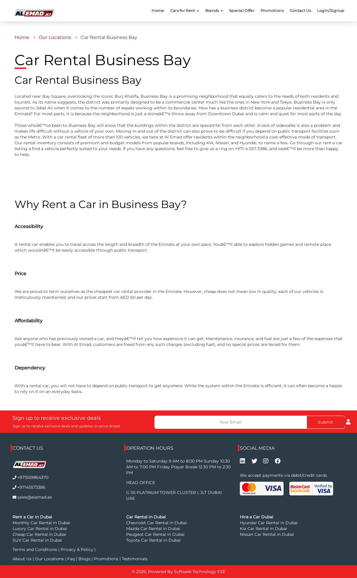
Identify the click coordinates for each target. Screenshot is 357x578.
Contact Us (300, 10)
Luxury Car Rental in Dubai (40, 528)
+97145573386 (31, 487)
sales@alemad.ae (34, 497)
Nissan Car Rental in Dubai (267, 534)
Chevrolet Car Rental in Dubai (156, 522)
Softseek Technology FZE (199, 571)
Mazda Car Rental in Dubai (153, 528)
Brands (214, 10)
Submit (325, 422)
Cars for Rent (184, 10)
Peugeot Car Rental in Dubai (155, 534)
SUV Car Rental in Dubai (37, 540)
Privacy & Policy (77, 549)
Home (158, 10)
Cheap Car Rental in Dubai (39, 534)
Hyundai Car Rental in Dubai (269, 522)
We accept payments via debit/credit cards (283, 475)
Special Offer (241, 10)
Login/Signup (330, 10)
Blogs (85, 558)
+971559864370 (32, 477)
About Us (23, 558)
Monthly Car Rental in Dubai (41, 522)
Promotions (272, 10)
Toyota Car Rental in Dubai (153, 540)
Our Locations (55, 37)
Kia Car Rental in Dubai (263, 528)
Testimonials (134, 558)
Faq (71, 558)
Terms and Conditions (35, 549)
